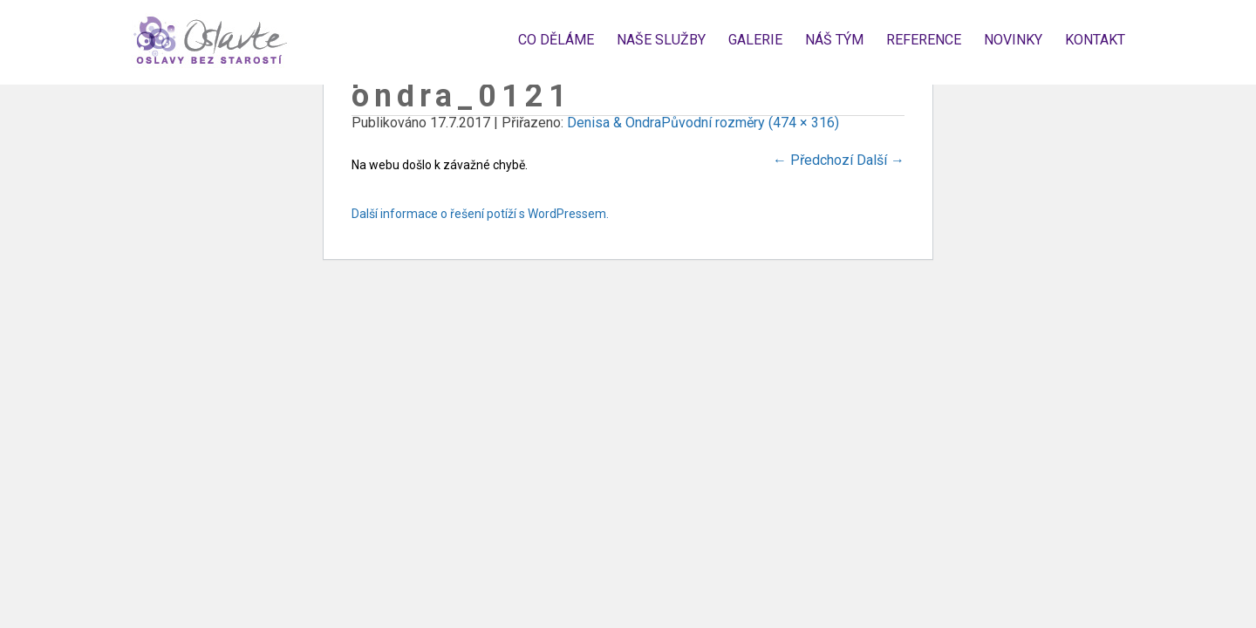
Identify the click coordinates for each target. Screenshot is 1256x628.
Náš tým (834, 39)
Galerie (755, 39)
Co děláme (556, 39)
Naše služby (661, 39)
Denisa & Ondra (614, 122)
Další (880, 160)
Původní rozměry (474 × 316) (750, 122)
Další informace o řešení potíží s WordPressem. (480, 214)
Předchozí (813, 160)
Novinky (1013, 39)
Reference (923, 39)
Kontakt (1095, 39)
